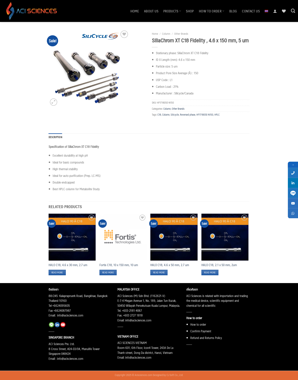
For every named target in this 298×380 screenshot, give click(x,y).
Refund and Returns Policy (206, 337)
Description (55, 137)
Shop (190, 11)
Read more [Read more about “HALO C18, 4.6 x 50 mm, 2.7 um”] (159, 272)
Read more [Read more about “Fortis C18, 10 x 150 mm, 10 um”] (108, 272)
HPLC (217, 115)
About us (151, 11)
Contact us (251, 11)
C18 (159, 115)
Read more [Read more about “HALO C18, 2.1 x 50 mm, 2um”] (210, 272)
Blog (233, 11)
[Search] (293, 10)
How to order (211, 11)
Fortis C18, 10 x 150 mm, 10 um (118, 265)
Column (166, 33)
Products (172, 11)
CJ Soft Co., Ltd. (175, 375)
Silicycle (175, 115)
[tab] (55, 137)
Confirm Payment (200, 331)
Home (134, 11)
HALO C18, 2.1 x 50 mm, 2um (219, 265)
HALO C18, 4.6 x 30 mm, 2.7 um (68, 265)
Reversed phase (187, 115)
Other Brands (181, 33)
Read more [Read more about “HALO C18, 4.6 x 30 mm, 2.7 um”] (57, 272)
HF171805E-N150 (204, 115)
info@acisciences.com (70, 315)
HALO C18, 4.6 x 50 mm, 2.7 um (169, 265)
